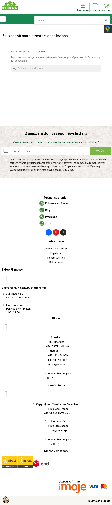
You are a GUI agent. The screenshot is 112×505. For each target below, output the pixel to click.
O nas (48, 223)
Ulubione (95, 7)
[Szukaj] (56, 68)
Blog (48, 210)
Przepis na (51, 216)
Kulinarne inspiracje (56, 203)
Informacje (56, 241)
